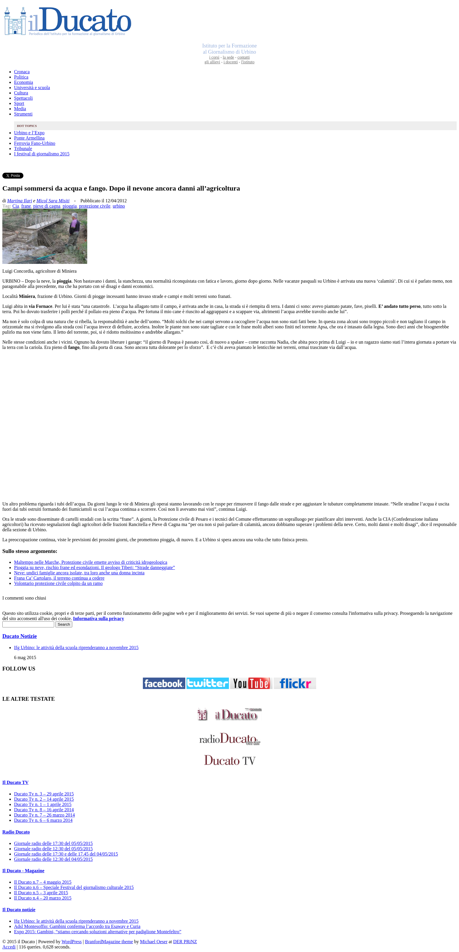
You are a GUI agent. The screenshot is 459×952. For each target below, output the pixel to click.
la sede (228, 57)
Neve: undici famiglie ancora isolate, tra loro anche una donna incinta (79, 572)
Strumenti (23, 113)
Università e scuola (32, 87)
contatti (243, 57)
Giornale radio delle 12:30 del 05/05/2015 (53, 848)
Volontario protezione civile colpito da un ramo (58, 583)
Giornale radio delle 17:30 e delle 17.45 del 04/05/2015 (66, 853)
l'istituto (247, 62)
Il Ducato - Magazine (23, 870)
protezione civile (94, 205)
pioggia (70, 205)
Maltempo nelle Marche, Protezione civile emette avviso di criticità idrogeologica (90, 562)
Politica (21, 76)
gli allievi (212, 62)
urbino (119, 205)
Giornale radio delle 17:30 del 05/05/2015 (53, 843)
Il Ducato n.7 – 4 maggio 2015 (42, 882)
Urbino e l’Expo (29, 132)
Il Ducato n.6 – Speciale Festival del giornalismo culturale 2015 (74, 887)
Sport (19, 103)
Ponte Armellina (29, 137)
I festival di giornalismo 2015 (41, 153)
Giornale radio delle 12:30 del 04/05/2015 (53, 859)
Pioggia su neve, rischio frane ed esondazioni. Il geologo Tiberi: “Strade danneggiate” (94, 567)
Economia (23, 82)
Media (20, 108)
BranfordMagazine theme (109, 941)
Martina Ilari (19, 200)
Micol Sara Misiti (52, 200)
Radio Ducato (16, 831)
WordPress (71, 941)
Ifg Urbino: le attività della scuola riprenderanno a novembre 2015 (76, 647)
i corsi (214, 57)
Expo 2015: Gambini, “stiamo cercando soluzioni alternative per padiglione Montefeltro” (97, 931)
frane (26, 205)
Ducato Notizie (19, 636)
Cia (16, 205)
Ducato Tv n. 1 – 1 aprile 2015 (42, 804)
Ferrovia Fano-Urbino (34, 143)
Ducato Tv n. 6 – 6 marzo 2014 (43, 820)
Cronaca (22, 71)
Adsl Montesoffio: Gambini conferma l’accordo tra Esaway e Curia (77, 926)
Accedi (9, 946)
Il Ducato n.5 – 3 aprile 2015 (41, 892)
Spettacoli (23, 98)
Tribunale (23, 148)
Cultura (21, 92)
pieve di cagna (46, 205)
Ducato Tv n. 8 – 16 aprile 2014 (44, 809)
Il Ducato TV (15, 782)
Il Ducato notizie (18, 909)
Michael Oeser (153, 941)
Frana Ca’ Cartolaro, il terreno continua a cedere (59, 578)
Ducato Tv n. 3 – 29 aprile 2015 (44, 793)
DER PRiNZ (185, 941)
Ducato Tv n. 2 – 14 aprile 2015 (44, 799)
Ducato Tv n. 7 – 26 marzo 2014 (44, 814)
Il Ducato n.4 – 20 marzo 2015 (42, 897)
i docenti (231, 62)
